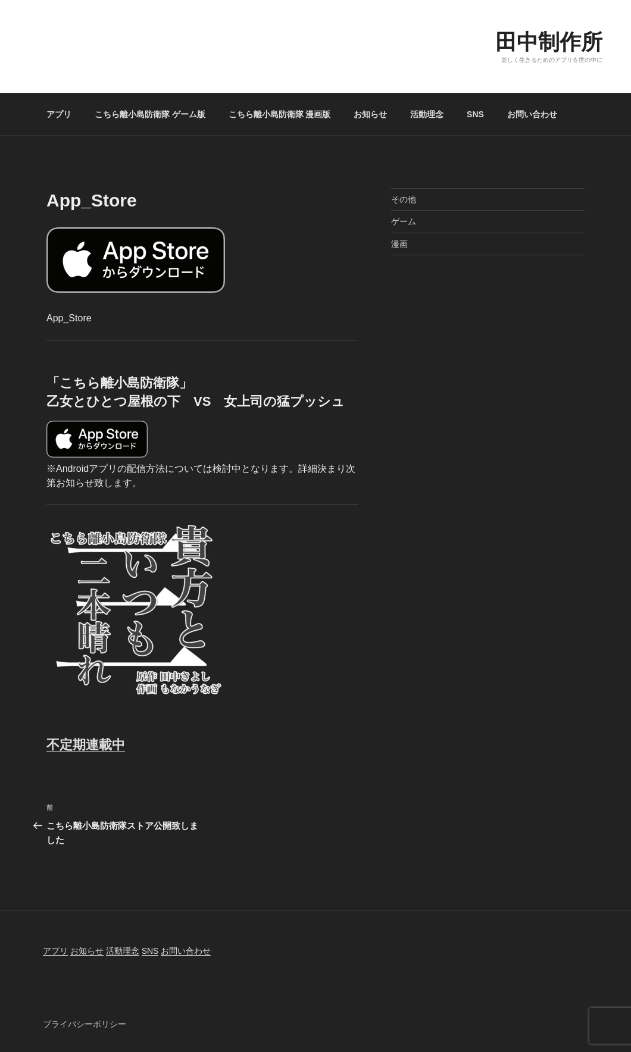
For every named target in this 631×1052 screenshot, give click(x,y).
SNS (475, 114)
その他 (403, 199)
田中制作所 (548, 42)
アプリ (58, 114)
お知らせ (370, 114)
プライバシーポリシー (84, 1024)
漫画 (399, 244)
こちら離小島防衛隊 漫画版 (280, 114)
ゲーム (403, 221)
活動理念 (426, 114)
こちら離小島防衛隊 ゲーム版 (150, 114)
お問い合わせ (532, 114)
